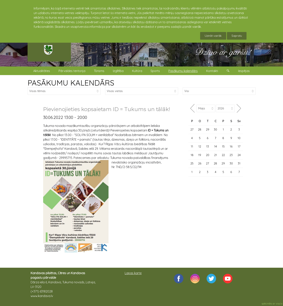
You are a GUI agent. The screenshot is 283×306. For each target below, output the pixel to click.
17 (239, 146)
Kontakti (212, 71)
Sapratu (236, 36)
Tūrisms (99, 71)
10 (239, 138)
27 (191, 129)
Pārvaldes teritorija (72, 71)
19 (199, 155)
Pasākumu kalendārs (183, 71)
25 (191, 163)
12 (199, 146)
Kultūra (137, 71)
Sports (155, 71)
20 (207, 155)
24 (239, 155)
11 (192, 146)
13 (207, 146)
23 (231, 155)
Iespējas (244, 71)
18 (192, 155)
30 (215, 129)
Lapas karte (133, 273)
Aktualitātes (41, 71)
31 (239, 163)
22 (223, 155)
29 (207, 129)
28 (199, 129)
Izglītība (118, 71)
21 (215, 155)
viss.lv (279, 303)
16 (231, 146)
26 (199, 163)
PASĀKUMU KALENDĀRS (71, 82)
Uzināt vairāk (213, 36)
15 (223, 146)
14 (215, 146)
